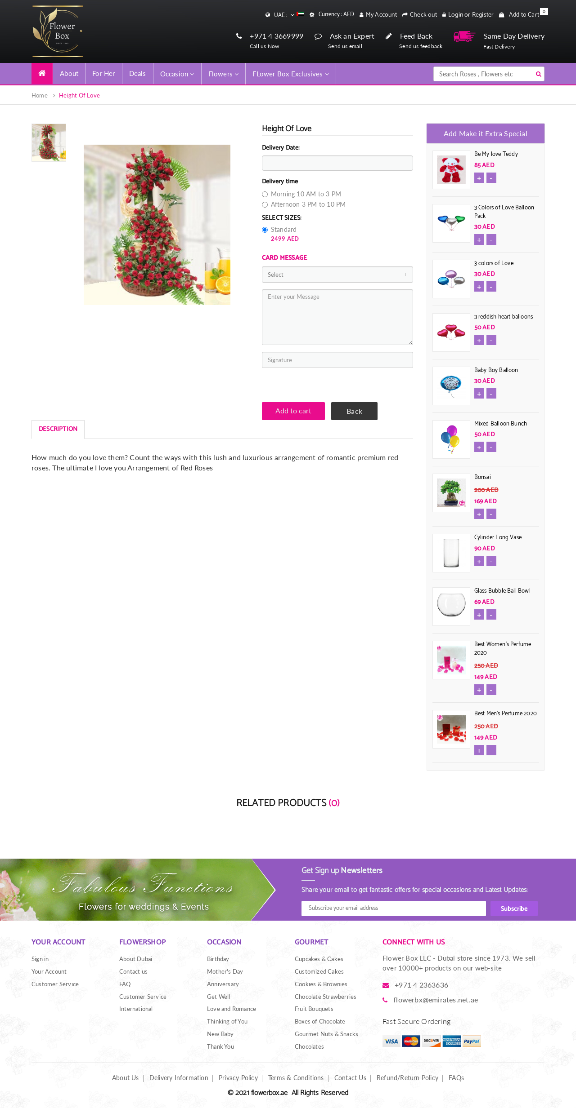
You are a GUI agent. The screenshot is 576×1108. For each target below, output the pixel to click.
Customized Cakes (319, 971)
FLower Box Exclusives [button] (290, 74)
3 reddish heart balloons (503, 317)
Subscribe (514, 909)
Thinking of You (227, 1021)
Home (40, 95)
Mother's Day (225, 971)
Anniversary (223, 984)
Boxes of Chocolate (320, 1021)
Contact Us (350, 1077)
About (69, 73)
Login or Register (471, 15)
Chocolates (309, 1046)
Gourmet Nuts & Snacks (326, 1033)
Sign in (40, 958)
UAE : (289, 15)
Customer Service (55, 984)
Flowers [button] (223, 74)
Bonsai (482, 477)
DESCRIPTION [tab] (58, 429)
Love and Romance (231, 1008)
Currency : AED (336, 15)
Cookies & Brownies (321, 984)
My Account (381, 15)
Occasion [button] (177, 74)
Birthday (218, 958)
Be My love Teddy (496, 154)
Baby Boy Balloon (496, 370)
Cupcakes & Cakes (319, 958)
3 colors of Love (493, 263)
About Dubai (135, 958)
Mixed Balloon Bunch (500, 424)
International (136, 1008)
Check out (423, 15)
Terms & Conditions (296, 1077)
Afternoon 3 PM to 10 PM (304, 204)
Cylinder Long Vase (498, 537)
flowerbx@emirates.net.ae (435, 999)
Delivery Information (178, 1077)
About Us (125, 1077)
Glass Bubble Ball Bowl (502, 591)
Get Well (218, 996)
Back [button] (354, 411)
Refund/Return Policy (407, 1077)
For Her (103, 73)
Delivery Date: (281, 148)
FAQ (125, 984)
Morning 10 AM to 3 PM (301, 194)
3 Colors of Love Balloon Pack (504, 212)
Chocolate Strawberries (325, 996)
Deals (137, 73)
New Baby (220, 1033)
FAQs (456, 1077)
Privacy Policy (238, 1077)
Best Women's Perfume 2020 (502, 649)
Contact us (133, 971)
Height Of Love (79, 95)
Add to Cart (524, 15)
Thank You (220, 1046)
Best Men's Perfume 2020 (505, 713)
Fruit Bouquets (314, 1008)
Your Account (49, 971)
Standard (280, 234)
